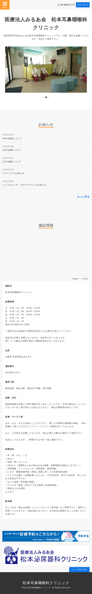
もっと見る (83, 196)
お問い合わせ (82, 5)
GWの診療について (12, 138)
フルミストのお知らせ (13, 173)
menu (4, 4)
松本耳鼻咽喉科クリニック (46, 583)
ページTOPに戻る (79, 569)
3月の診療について (11, 150)
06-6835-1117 (67, 5)
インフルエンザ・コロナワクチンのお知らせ (24, 185)
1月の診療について (11, 161)
